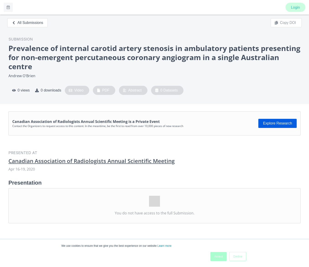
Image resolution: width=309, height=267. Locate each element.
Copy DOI (285, 22)
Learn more (164, 245)
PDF (103, 90)
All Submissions (27, 23)
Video (76, 90)
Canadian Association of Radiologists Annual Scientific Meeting (91, 161)
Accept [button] (218, 256)
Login (295, 7)
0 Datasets (166, 90)
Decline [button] (237, 256)
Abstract (132, 90)
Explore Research (277, 123)
